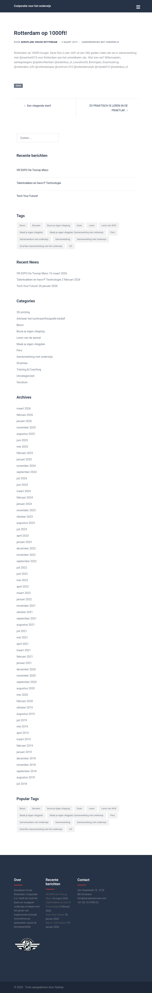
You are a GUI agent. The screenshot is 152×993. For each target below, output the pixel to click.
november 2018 (26, 764)
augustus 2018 (26, 777)
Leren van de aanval (29, 337)
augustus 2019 (26, 713)
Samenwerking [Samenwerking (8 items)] (62, 238)
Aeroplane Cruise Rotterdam (39, 41)
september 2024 (27, 471)
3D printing (23, 311)
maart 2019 (24, 738)
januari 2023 (24, 541)
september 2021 (27, 618)
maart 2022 (24, 592)
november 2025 (26, 427)
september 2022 (27, 560)
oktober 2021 (25, 611)
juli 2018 (22, 783)
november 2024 (26, 465)
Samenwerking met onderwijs (100, 41)
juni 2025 (22, 439)
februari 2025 (25, 452)
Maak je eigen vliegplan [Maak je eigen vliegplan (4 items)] (31, 232)
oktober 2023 (25, 516)
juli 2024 (22, 478)
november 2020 (26, 675)
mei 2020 (22, 694)
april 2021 (23, 643)
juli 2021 (22, 630)
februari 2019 (25, 745)
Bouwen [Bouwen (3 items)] (36, 225)
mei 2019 (22, 726)
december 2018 (26, 758)
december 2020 (26, 669)
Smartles (22, 362)
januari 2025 (24, 459)
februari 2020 (25, 700)
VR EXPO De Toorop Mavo (32, 169)
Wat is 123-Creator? (56, 922)
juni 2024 (22, 484)
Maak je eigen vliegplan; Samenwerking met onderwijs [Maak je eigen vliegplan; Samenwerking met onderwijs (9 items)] (76, 232)
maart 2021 (24, 649)
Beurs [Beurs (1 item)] (22, 225)
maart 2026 (24, 408)
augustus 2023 (26, 522)
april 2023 (23, 535)
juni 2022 (22, 573)
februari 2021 (25, 656)
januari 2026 (24, 420)
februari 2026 (25, 414)
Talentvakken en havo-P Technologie (39, 182)
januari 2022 (24, 598)
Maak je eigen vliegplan (31, 343)
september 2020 (27, 681)
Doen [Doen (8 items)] (79, 225)
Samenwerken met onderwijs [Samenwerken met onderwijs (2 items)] (34, 238)
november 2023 (26, 509)
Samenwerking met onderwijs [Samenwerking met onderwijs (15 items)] (91, 238)
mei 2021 (22, 637)
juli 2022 (22, 567)
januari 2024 (24, 503)
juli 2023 (22, 529)
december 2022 (26, 548)
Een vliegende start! (39, 105)
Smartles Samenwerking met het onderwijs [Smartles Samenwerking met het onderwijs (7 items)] (41, 245)
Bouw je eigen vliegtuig (31, 330)
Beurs (20, 324)
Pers (19, 350)
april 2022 (23, 586)
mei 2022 (22, 579)
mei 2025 (22, 446)
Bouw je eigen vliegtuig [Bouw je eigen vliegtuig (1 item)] (58, 225)
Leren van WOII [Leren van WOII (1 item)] (108, 225)
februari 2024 (25, 497)
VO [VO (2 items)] (70, 245)
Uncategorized (25, 375)
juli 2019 (22, 719)
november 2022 (26, 554)
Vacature (22, 381)
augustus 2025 (26, 433)
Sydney (59, 987)
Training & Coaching (29, 369)
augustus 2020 (26, 687)
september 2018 (27, 770)
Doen (18, 85)
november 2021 (26, 605)
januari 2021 (24, 662)
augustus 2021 (26, 624)
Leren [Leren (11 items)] (91, 225)
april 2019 (23, 732)
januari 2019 (24, 751)
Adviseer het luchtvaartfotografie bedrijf (41, 318)
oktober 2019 (25, 707)
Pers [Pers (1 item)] (112, 232)
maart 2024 (24, 490)
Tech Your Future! (27, 195)
